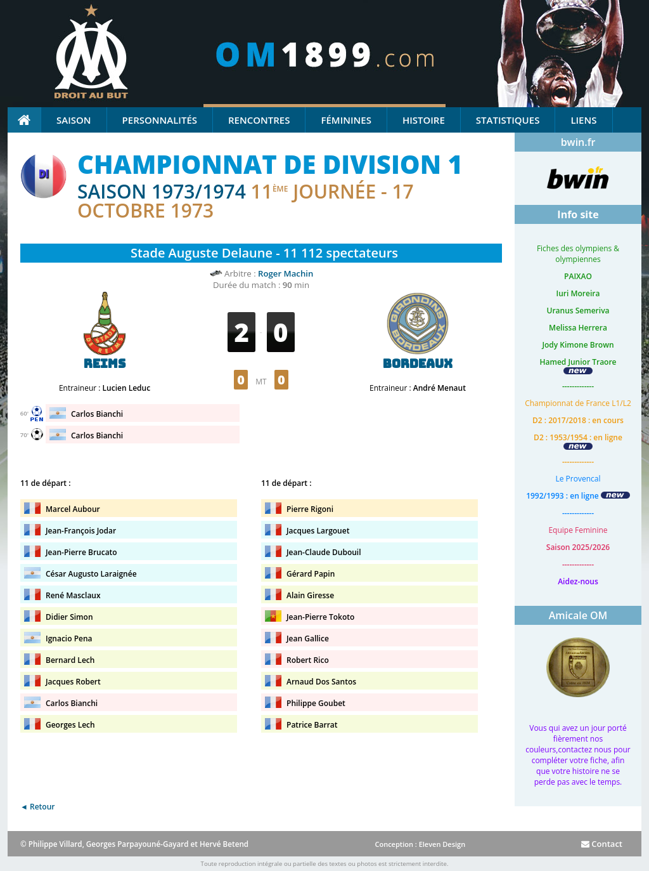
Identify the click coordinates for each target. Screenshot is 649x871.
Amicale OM (578, 615)
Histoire (423, 120)
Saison (73, 120)
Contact (601, 843)
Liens (583, 120)
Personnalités (159, 120)
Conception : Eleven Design (420, 844)
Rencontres (259, 120)
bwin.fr (578, 142)
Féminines (346, 120)
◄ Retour (37, 806)
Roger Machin (285, 273)
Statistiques (508, 120)
